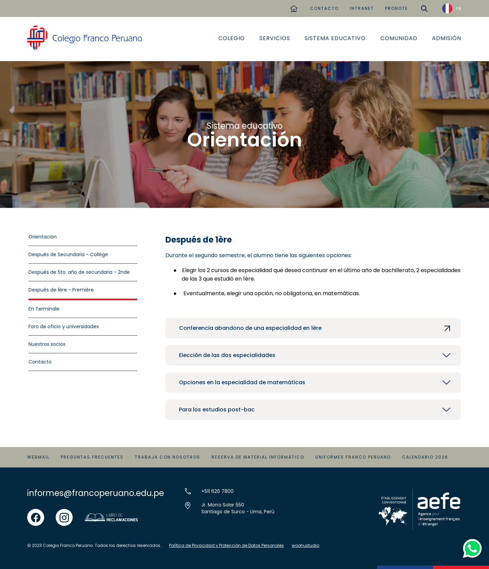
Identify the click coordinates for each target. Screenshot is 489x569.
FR (459, 9)
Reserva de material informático (258, 457)
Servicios (274, 38)
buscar (424, 5)
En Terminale (44, 308)
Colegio (231, 38)
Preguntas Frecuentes (92, 457)
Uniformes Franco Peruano (353, 457)
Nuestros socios (47, 344)
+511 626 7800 (217, 491)
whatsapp (471, 541)
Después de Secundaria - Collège (68, 254)
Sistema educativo (335, 38)
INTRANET (362, 8)
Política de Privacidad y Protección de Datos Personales (226, 545)
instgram (64, 513)
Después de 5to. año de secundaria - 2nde (79, 272)
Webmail (38, 457)
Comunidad (398, 38)
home (294, 5)
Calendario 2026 (425, 457)
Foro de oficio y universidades (64, 326)
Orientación (43, 236)
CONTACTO (324, 8)
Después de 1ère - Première (61, 289)
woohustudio (305, 545)
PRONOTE (396, 8)
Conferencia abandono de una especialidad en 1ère (250, 328)
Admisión (446, 38)
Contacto (40, 361)
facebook (35, 513)
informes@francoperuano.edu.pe (95, 493)
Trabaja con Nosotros (167, 457)
